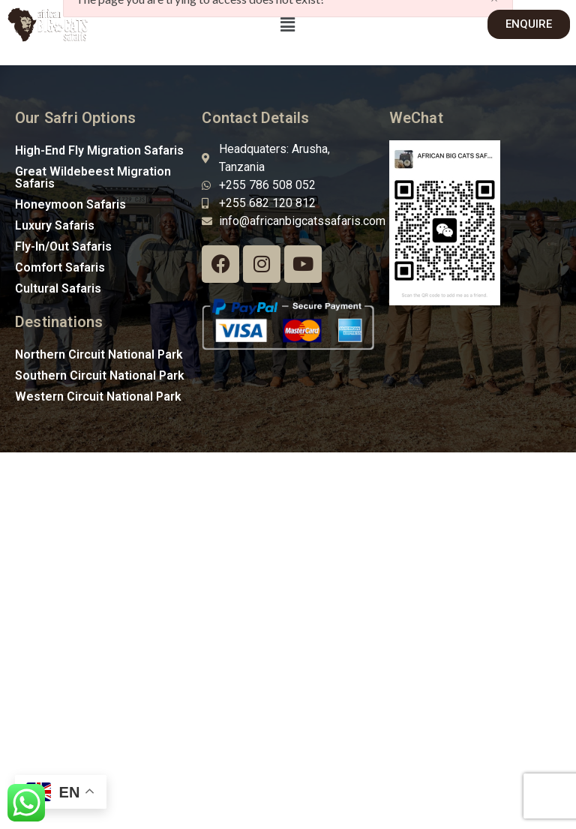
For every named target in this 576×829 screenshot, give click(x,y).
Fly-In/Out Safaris (63, 246)
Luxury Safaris (54, 225)
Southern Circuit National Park (99, 375)
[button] (288, 24)
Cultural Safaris (58, 288)
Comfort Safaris (60, 267)
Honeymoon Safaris (70, 204)
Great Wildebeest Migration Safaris (93, 177)
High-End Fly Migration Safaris (99, 150)
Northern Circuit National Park (99, 354)
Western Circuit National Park (98, 396)
